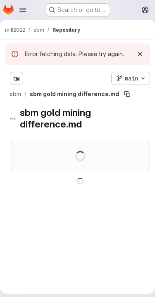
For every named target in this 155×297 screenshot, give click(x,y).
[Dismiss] (140, 54)
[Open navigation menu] (22, 9)
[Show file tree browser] (16, 78)
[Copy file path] (127, 94)
